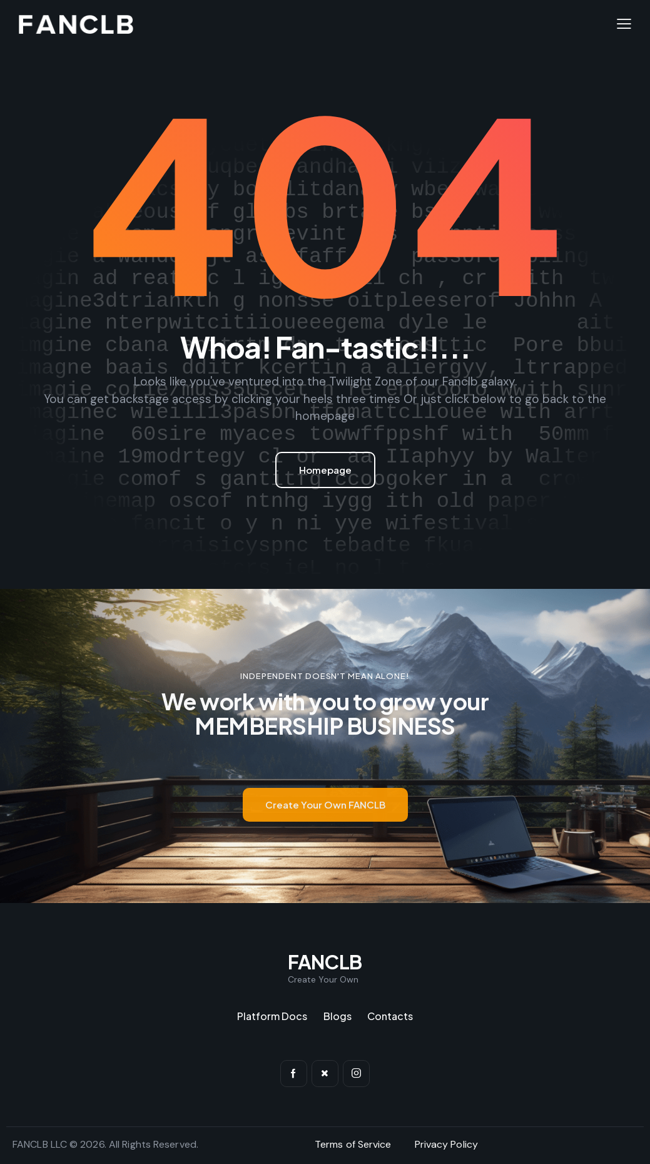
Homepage (325, 470)
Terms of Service (353, 1144)
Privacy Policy (446, 1144)
